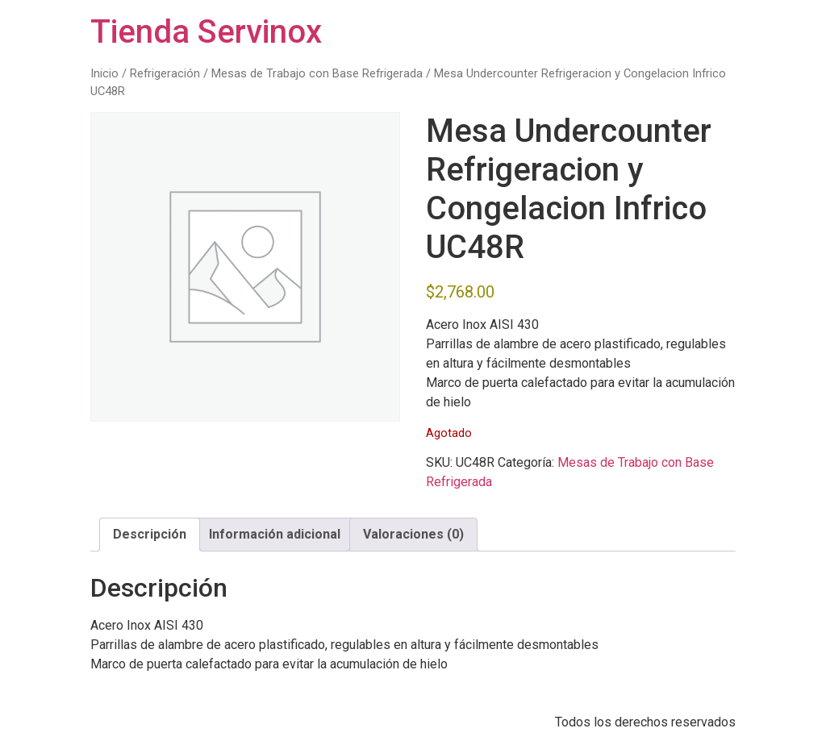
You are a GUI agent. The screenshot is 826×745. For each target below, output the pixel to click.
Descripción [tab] (149, 534)
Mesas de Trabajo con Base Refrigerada (317, 73)
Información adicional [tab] (274, 534)
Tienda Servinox (206, 32)
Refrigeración (165, 73)
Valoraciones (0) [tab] (413, 534)
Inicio (104, 73)
